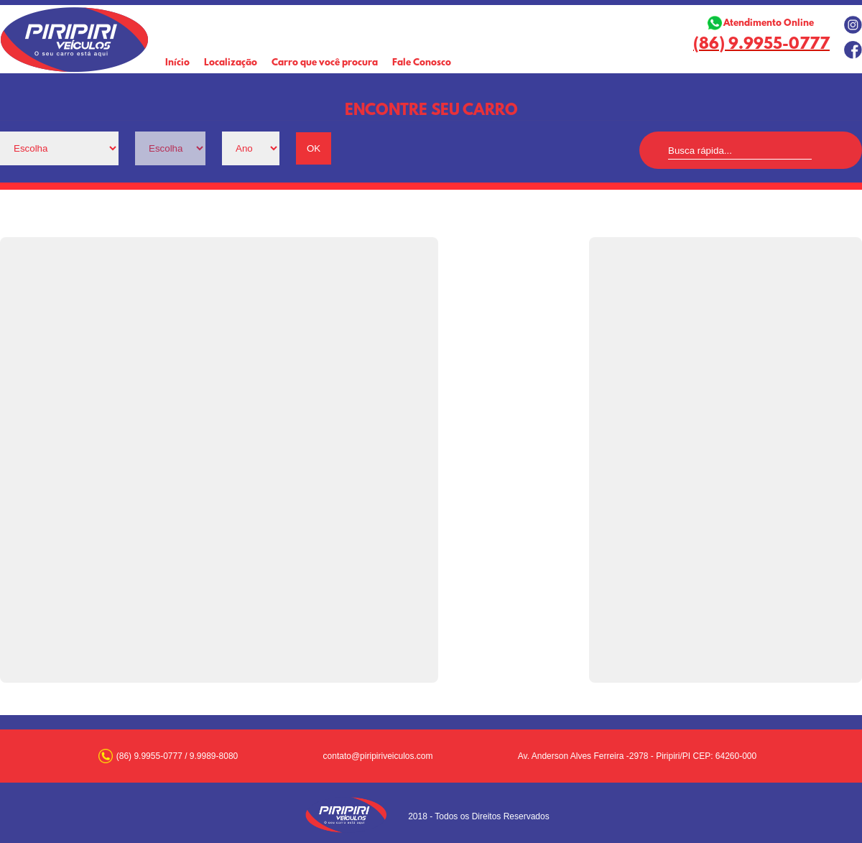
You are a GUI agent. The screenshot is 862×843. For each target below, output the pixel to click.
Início (177, 62)
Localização (230, 62)
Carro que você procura (325, 62)
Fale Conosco (421, 62)
